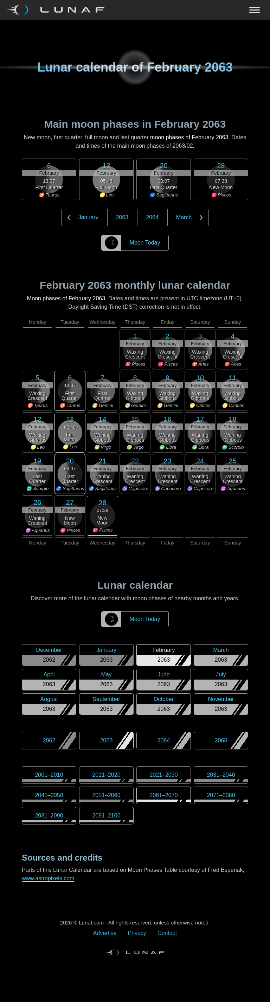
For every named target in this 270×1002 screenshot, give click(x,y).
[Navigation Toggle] (135, 10)
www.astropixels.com (48, 878)
